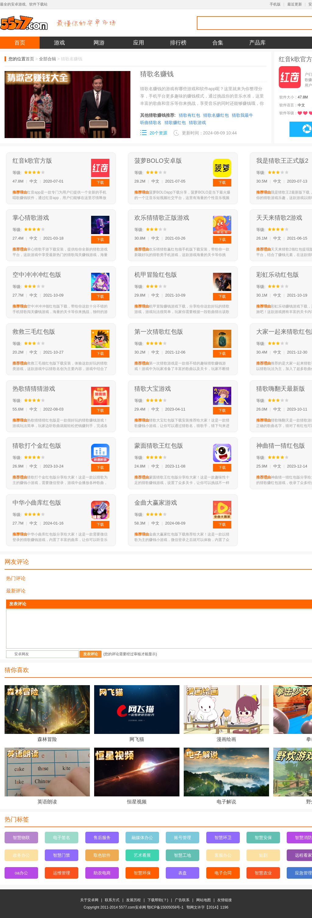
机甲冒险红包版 (155, 274)
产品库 (257, 43)
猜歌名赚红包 (216, 115)
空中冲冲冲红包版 (36, 274)
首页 (19, 43)
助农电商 (102, 872)
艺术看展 (142, 855)
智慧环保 (142, 872)
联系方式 (112, 900)
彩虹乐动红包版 (277, 274)
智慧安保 (263, 837)
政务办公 (21, 855)
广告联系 (182, 900)
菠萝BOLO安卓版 (158, 160)
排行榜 (178, 43)
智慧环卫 (223, 837)
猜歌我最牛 (242, 115)
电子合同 (223, 872)
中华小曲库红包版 (36, 502)
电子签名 (61, 837)
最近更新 (294, 4)
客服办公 (223, 855)
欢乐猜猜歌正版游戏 (161, 217)
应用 (138, 43)
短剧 (263, 855)
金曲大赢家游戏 (155, 502)
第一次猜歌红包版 (158, 331)
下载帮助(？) (157, 900)
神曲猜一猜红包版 (280, 445)
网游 (99, 43)
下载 (100, 182)
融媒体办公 (142, 837)
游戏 (59, 43)
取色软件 (102, 855)
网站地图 (203, 900)
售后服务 (102, 837)
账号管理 (182, 837)
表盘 (182, 872)
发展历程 (133, 900)
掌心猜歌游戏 (30, 217)
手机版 (275, 4)
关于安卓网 (89, 900)
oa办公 (21, 872)
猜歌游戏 (197, 122)
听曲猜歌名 (150, 122)
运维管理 (61, 872)
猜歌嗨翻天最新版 (280, 388)
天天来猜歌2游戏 (279, 217)
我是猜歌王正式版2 (282, 160)
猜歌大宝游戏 (152, 388)
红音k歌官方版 (32, 160)
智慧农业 (263, 872)
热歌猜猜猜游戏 (33, 388)
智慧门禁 (61, 855)
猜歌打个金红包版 (36, 445)
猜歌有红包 (189, 115)
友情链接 (224, 900)
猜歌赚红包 (175, 122)
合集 (217, 43)
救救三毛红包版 (33, 331)
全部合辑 (47, 58)
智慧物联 (21, 837)
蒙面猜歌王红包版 (158, 445)
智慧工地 (182, 855)
